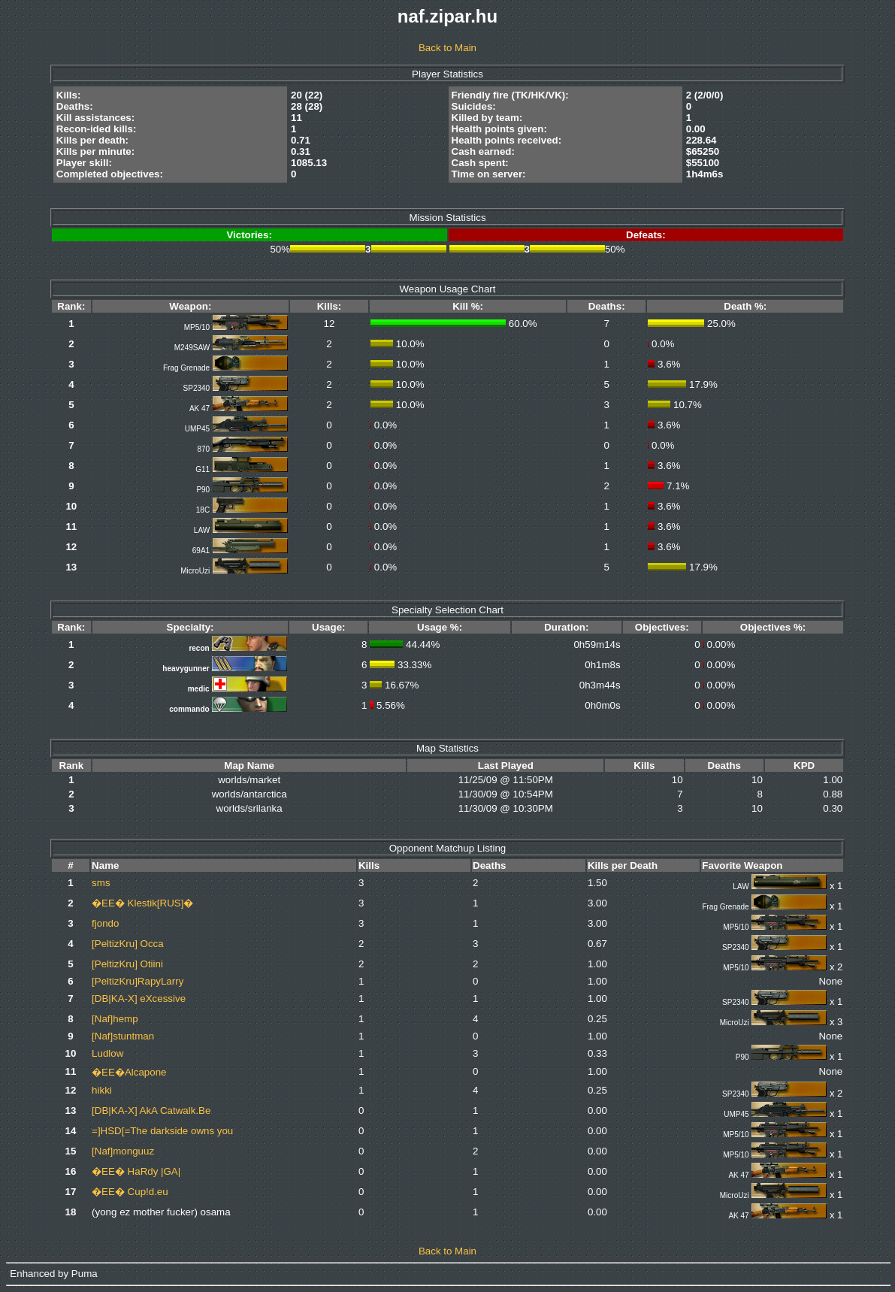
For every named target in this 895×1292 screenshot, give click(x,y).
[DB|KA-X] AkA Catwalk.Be (151, 1110)
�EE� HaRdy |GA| (136, 1171)
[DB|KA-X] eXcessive (139, 998)
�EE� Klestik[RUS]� (142, 903)
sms (101, 882)
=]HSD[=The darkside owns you (162, 1130)
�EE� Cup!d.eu (130, 1191)
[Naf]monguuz (123, 1151)
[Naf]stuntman (123, 1036)
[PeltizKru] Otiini (127, 964)
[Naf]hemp (115, 1018)
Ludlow (107, 1053)
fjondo (105, 923)
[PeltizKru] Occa (128, 943)
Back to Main (447, 47)
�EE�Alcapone (129, 1072)
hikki (102, 1090)
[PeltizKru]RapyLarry (137, 981)
